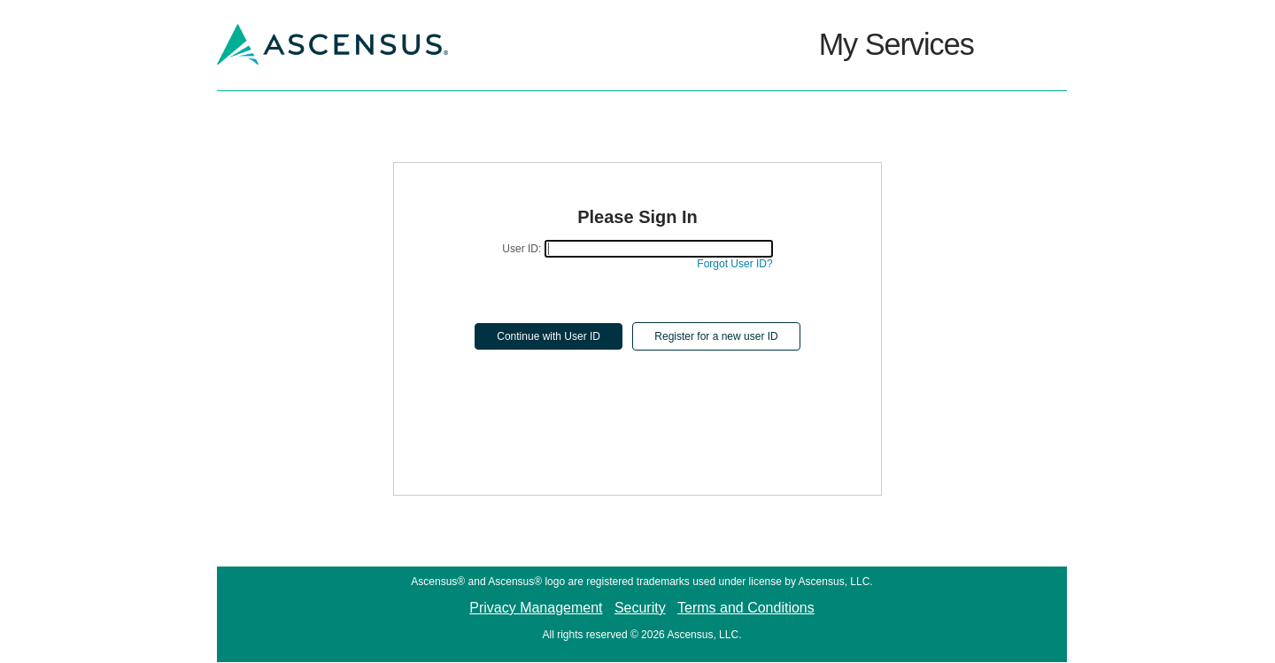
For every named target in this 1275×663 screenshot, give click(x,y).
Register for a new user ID (715, 336)
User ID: (521, 249)
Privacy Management (535, 607)
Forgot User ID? (734, 264)
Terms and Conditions (746, 607)
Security (640, 607)
